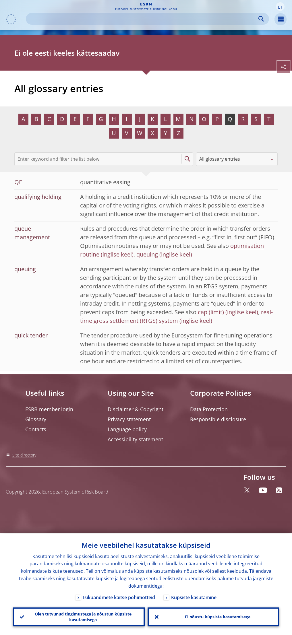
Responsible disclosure (218, 419)
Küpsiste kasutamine (193, 597)
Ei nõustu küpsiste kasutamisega (217, 616)
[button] (280, 6)
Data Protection (209, 409)
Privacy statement (129, 419)
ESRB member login (49, 409)
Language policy (127, 429)
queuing (147, 254)
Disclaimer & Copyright (135, 409)
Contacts (35, 429)
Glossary (35, 419)
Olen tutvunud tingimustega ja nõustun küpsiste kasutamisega (83, 616)
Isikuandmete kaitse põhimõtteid (119, 597)
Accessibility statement (135, 439)
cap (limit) (211, 312)
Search (261, 19)
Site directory (24, 455)
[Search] (142, 19)
